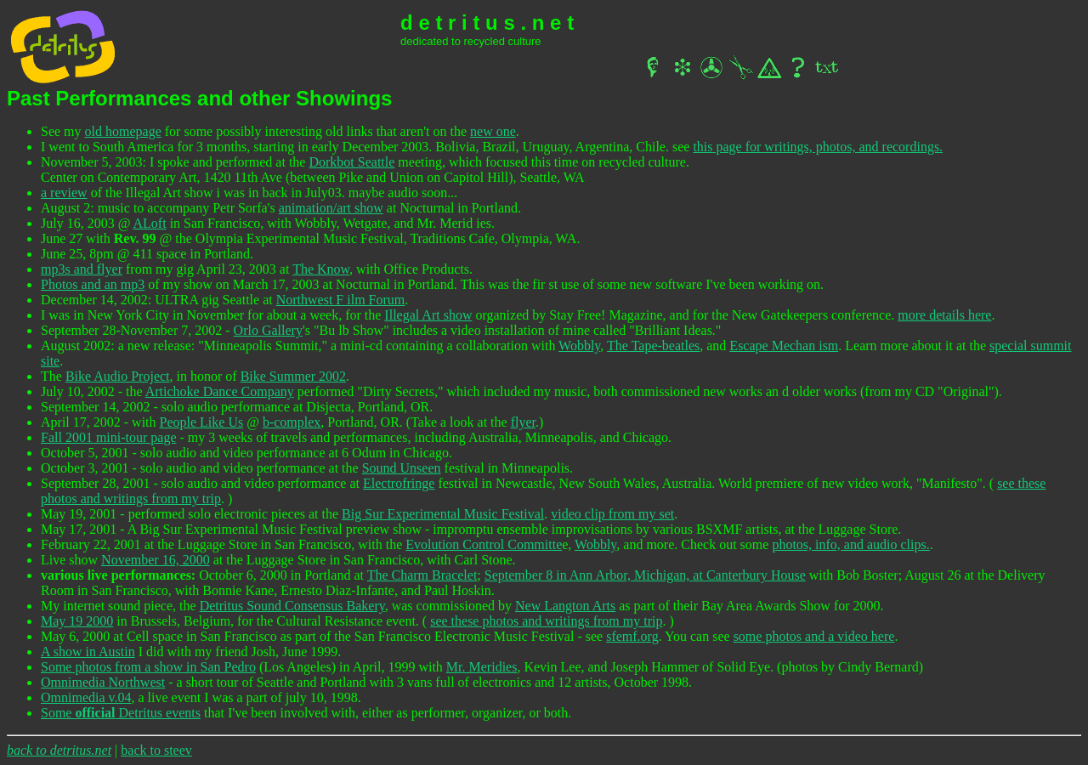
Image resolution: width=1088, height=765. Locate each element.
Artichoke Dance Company (219, 391)
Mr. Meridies (482, 667)
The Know (320, 269)
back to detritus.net (59, 750)
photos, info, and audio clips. (850, 544)
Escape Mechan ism (783, 345)
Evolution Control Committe (483, 544)
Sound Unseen (401, 468)
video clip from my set (612, 514)
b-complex (291, 422)
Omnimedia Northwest (103, 682)
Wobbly (579, 345)
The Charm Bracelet (422, 575)
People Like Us (202, 422)
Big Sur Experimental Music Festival (443, 514)
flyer (523, 422)
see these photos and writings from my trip (546, 621)
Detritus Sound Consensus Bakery (292, 605)
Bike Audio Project (117, 376)
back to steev (156, 750)
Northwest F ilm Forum (340, 299)
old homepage (123, 131)
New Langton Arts (565, 605)
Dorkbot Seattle (351, 162)
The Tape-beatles (653, 345)
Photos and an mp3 (92, 284)
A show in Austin (88, 651)
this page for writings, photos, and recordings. (818, 146)
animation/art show (331, 208)
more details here (944, 315)
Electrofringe (398, 483)
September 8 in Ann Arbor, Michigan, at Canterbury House (645, 575)
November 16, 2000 (155, 559)
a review (64, 192)
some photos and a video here (814, 636)
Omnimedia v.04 (86, 697)
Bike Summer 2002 (293, 376)
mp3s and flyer (81, 269)
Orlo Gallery (268, 330)
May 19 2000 (77, 621)
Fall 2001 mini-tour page (109, 437)
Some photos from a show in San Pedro (148, 667)
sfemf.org (632, 636)
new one (493, 131)
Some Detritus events (121, 713)
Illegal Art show (428, 315)
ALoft (150, 223)
